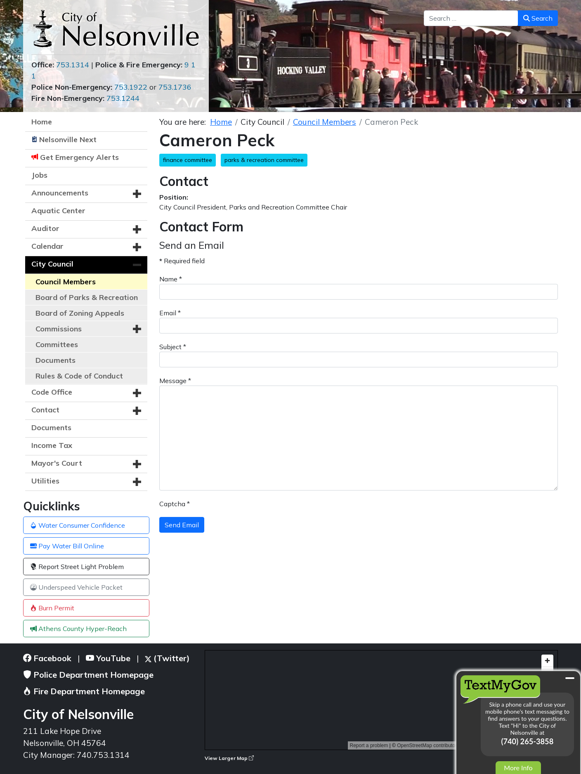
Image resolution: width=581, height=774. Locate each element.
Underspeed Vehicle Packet (76, 587)
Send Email (182, 525)
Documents (55, 360)
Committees (56, 344)
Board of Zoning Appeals (79, 313)
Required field (182, 261)
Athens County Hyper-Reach (78, 628)
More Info (518, 768)
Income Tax (51, 445)
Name (170, 279)
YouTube (108, 658)
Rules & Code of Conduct (79, 376)
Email (170, 313)
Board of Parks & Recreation (86, 297)
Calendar (47, 246)
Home (41, 121)
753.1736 (174, 87)
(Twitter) (167, 658)
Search (538, 18)
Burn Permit (52, 608)
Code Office (51, 392)
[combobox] (471, 18)
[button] (137, 193)
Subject (172, 347)
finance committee (187, 160)
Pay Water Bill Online (67, 546)
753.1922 (130, 87)
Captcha (174, 504)
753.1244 (122, 98)
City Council (52, 264)
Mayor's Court (56, 463)
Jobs (39, 175)
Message (175, 380)
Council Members (65, 281)
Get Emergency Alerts (79, 157)
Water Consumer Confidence (77, 525)
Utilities (45, 481)
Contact (45, 409)
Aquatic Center (58, 210)
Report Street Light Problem (77, 566)
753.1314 (72, 64)
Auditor (45, 228)
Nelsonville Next (68, 139)
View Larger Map (229, 758)
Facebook (47, 658)
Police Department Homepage (88, 674)
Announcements (59, 193)
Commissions (58, 328)
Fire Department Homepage (84, 691)
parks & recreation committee (264, 160)
